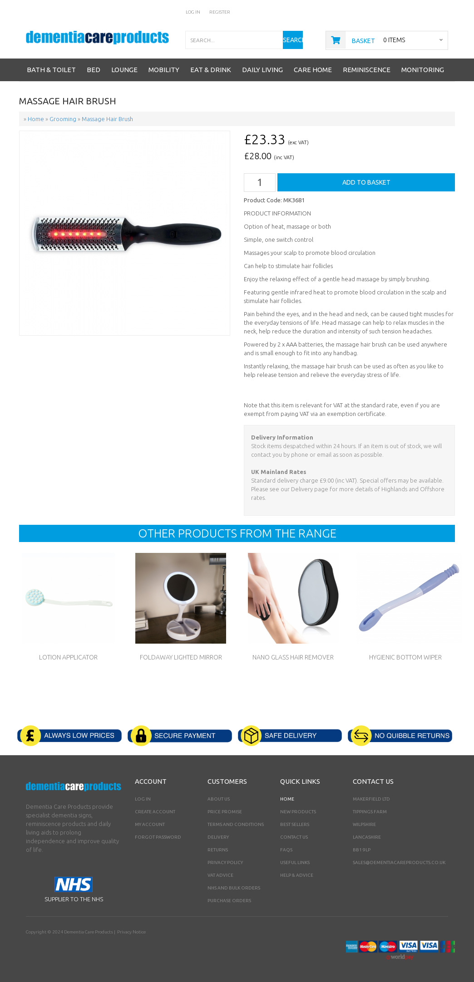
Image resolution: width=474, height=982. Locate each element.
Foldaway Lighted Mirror (181, 657)
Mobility (163, 69)
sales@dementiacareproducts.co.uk (399, 862)
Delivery (218, 837)
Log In (193, 12)
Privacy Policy (225, 862)
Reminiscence (366, 69)
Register (219, 12)
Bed (93, 69)
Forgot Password (158, 837)
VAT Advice (220, 875)
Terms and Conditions (235, 824)
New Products (298, 811)
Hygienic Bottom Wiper (405, 657)
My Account (150, 824)
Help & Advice (296, 875)
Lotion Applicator (68, 657)
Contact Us (294, 837)
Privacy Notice (131, 931)
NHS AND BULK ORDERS (233, 887)
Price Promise (224, 811)
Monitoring (422, 69)
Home (287, 798)
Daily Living (262, 69)
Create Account (155, 811)
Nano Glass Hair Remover (293, 657)
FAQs (286, 849)
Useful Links (295, 862)
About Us (218, 798)
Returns (217, 849)
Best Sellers (294, 824)
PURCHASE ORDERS (229, 900)
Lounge (124, 69)
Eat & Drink (210, 69)
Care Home (313, 69)
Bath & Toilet (51, 69)
